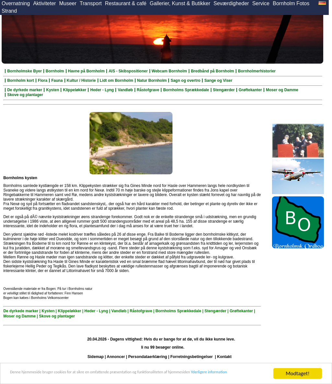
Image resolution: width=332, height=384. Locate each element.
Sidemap (96, 356)
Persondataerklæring (147, 356)
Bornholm (55, 71)
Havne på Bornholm (86, 71)
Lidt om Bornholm (116, 80)
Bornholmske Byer (24, 71)
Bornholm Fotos (291, 3)
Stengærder (224, 90)
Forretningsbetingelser (191, 356)
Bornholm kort (20, 80)
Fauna (57, 80)
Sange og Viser (218, 80)
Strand (9, 11)
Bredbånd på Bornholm (212, 71)
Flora (42, 80)
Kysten (52, 90)
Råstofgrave (148, 90)
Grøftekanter (250, 90)
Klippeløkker (74, 90)
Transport (91, 3)
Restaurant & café (126, 3)
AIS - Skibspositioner (128, 71)
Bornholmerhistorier (257, 71)
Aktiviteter (44, 3)
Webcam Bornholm (169, 71)
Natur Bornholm (152, 80)
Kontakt (224, 356)
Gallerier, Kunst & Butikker (180, 3)
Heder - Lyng (102, 90)
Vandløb (125, 90)
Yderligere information (35, 376)
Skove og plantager (25, 95)
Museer (67, 3)
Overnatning (16, 3)
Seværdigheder (231, 3)
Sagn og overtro (185, 80)
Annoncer (116, 356)
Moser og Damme (282, 90)
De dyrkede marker (24, 90)
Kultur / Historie (81, 80)
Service (260, 3)
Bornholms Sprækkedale (186, 90)
